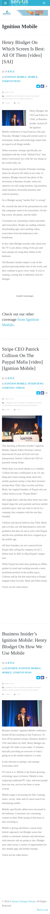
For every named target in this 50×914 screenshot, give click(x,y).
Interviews (35, 383)
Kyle (10, 71)
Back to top (42, 909)
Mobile (33, 77)
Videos (20, 388)
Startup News (11, 81)
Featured (11, 668)
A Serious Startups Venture (23, 901)
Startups (8, 388)
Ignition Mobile (16, 77)
